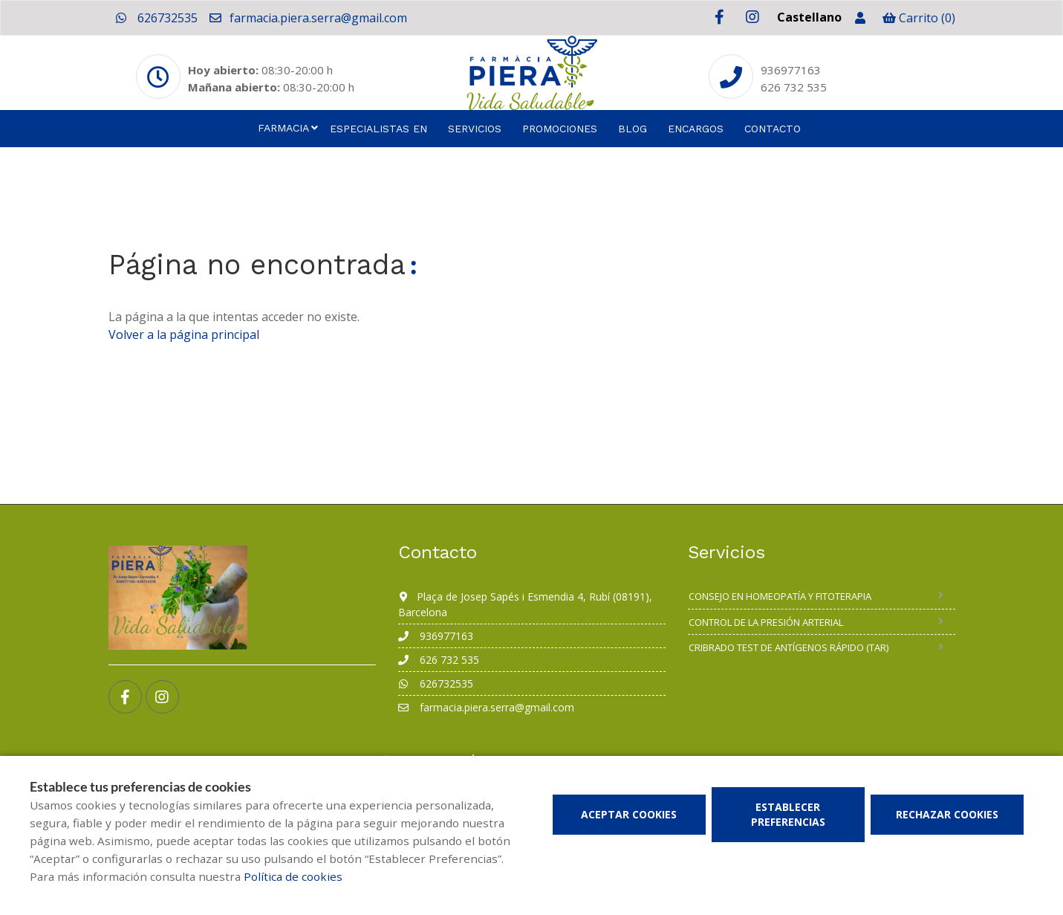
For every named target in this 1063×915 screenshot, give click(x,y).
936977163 (435, 636)
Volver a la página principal (183, 334)
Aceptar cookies (629, 814)
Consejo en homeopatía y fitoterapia (780, 596)
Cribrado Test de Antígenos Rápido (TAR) (788, 647)
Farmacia (283, 128)
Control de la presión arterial (766, 622)
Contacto (772, 129)
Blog (632, 129)
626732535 (157, 18)
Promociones (559, 129)
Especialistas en (378, 129)
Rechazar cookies (947, 814)
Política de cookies (293, 876)
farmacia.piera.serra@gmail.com (307, 18)
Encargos (696, 129)
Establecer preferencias (788, 814)
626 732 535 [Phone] (794, 87)
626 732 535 (438, 660)
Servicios (474, 129)
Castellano (809, 17)
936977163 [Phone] (791, 69)
